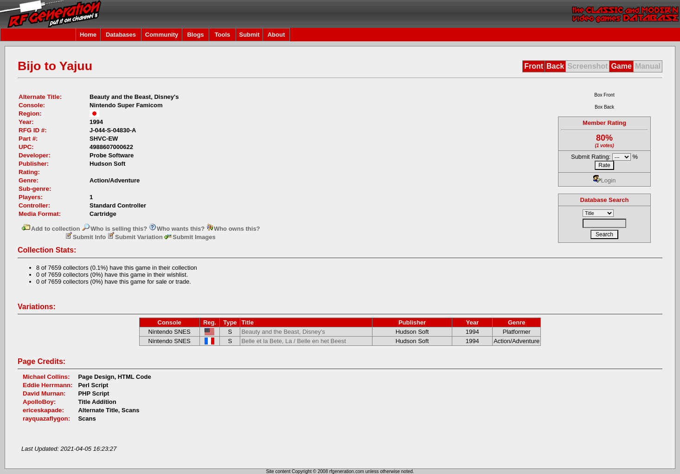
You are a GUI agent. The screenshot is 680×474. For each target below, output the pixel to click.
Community (162, 34)
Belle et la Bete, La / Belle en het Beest (293, 341)
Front (533, 66)
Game (621, 66)
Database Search (604, 199)
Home (88, 34)
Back (555, 66)
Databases (121, 34)
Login (604, 180)
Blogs (195, 34)
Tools (223, 34)
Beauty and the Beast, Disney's (283, 331)
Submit (249, 34)
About (276, 34)
